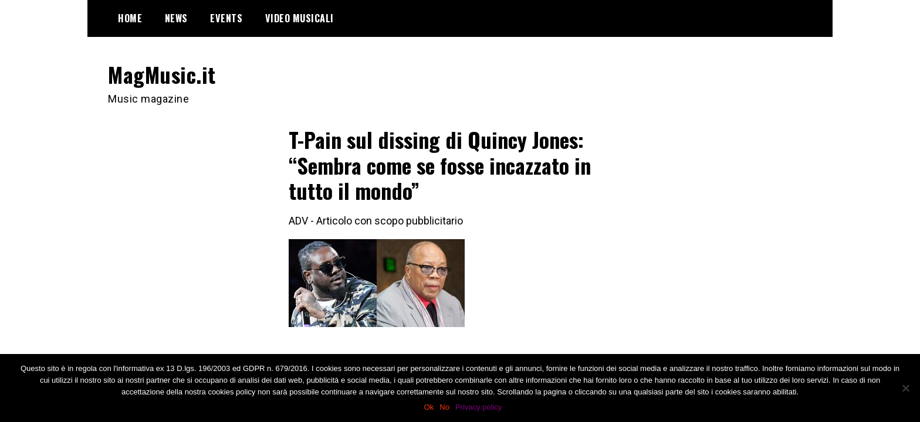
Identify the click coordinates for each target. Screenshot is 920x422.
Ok (429, 407)
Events (226, 18)
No (444, 407)
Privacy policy (478, 407)
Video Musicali (299, 18)
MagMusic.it (162, 74)
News (176, 18)
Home (130, 18)
